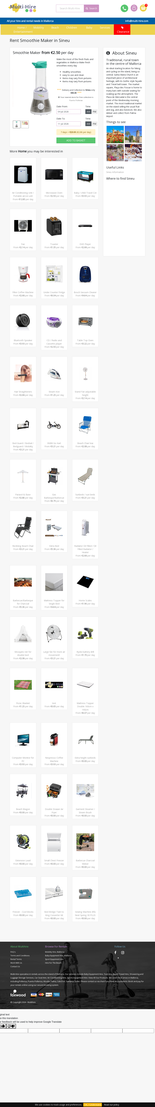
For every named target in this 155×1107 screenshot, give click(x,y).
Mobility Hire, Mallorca (54, 987)
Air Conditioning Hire (56, 1013)
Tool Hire (108, 1009)
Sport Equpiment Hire (54, 994)
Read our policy (111, 1104)
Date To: (60, 117)
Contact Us (15, 1002)
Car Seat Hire (40, 1013)
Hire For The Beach (53, 998)
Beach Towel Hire (121, 1009)
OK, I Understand (92, 1104)
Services (105, 27)
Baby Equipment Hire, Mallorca (58, 991)
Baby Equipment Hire (93, 1009)
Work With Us (16, 998)
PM (94, 110)
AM (88, 110)
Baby (89, 27)
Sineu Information (115, 171)
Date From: (62, 105)
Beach (55, 27)
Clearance (122, 29)
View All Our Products (98, 1013)
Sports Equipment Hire (77, 1013)
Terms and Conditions (20, 991)
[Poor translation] (11, 1061)
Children (72, 27)
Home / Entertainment (21, 29)
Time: (88, 105)
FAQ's (12, 987)
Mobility (39, 27)
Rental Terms (16, 994)
